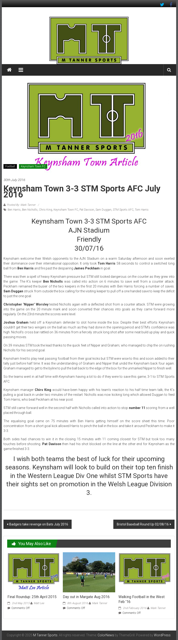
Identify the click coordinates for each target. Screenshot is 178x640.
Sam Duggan (103, 209)
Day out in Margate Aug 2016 (86, 597)
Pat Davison (86, 209)
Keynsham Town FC (33, 166)
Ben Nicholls (30, 209)
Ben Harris (14, 209)
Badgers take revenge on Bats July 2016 (38, 524)
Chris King (45, 209)
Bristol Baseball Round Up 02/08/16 (143, 524)
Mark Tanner (99, 603)
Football (10, 166)
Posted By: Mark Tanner (21, 204)
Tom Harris (142, 209)
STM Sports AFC (123, 209)
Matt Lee (39, 603)
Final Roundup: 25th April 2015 (32, 597)
